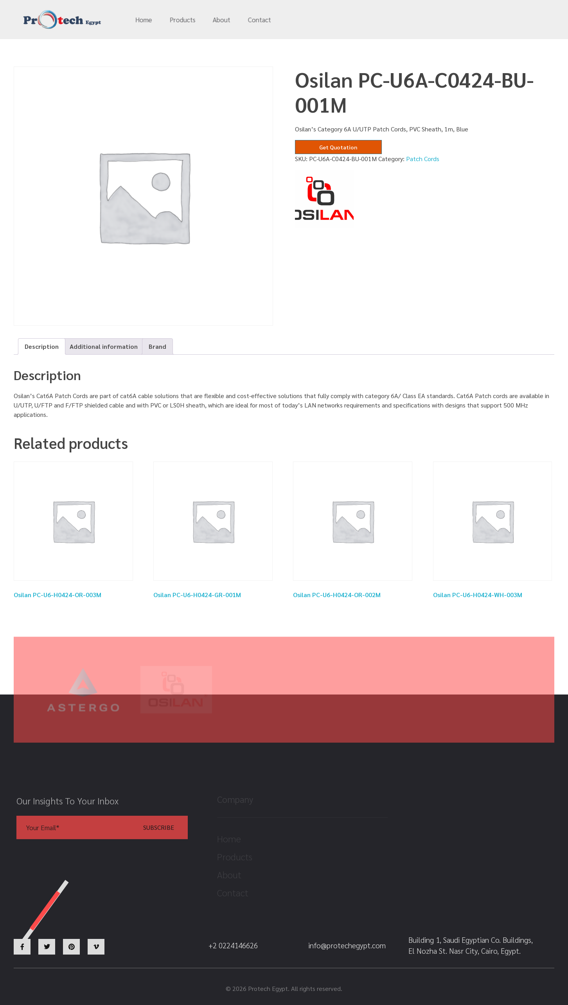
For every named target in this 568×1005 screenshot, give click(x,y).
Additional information (104, 346)
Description (42, 346)
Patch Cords (422, 158)
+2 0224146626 (445, 20)
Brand (157, 346)
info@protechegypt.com (363, 20)
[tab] (41, 346)
